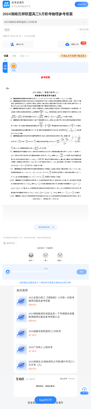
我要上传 (75, 44)
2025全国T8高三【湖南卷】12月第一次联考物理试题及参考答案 (51, 299)
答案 (14, 56)
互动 (25, 56)
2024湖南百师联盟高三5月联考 (20, 22)
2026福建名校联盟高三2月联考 (45, 331)
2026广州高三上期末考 (40, 347)
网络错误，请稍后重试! (45, 386)
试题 (6, 56)
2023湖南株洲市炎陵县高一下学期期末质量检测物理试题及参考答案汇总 (51, 315)
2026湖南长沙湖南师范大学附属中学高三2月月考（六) (51, 363)
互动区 (20, 379)
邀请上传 (19, 44)
